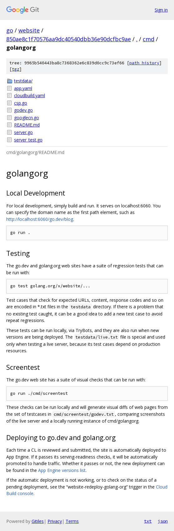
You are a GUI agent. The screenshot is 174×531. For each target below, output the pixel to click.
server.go (23, 132)
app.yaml (23, 88)
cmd (148, 39)
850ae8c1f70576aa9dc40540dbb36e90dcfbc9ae (68, 39)
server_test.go (28, 140)
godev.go (23, 110)
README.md (27, 125)
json (163, 521)
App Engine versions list (62, 470)
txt (148, 521)
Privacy (54, 521)
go (9, 30)
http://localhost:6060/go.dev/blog (39, 219)
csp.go (20, 103)
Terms (72, 521)
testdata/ (23, 81)
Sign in (161, 10)
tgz (15, 69)
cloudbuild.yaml (29, 95)
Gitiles (38, 521)
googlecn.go (26, 118)
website (29, 30)
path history (144, 63)
